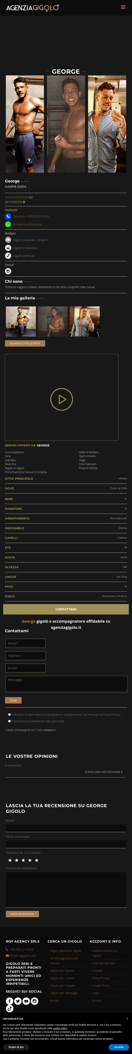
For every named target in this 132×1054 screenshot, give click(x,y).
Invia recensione (22, 914)
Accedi (54, 1000)
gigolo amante (87, 456)
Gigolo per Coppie (62, 985)
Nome (10, 820)
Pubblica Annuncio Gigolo (104, 953)
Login (95, 993)
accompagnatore (14, 452)
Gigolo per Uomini (62, 978)
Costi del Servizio (103, 963)
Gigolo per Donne (62, 971)
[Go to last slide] (12, 124)
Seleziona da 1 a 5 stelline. (23, 853)
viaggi (82, 460)
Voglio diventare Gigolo (65, 951)
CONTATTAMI (66, 609)
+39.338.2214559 (21, 949)
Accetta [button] (118, 1047)
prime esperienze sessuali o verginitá (26, 472)
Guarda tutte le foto (25, 343)
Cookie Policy (101, 985)
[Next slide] (120, 124)
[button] (127, 1018)
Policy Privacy (111, 715)
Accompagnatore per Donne (64, 960)
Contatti (97, 971)
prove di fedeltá (88, 468)
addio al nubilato (89, 452)
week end (10, 464)
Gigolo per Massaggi (63, 993)
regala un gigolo (14, 468)
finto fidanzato (87, 464)
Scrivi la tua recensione (21, 868)
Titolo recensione (17, 836)
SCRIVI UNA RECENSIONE (104, 772)
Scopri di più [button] (16, 1047)
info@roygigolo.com (23, 956)
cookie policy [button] (60, 1028)
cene (8, 456)
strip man (10, 460)
